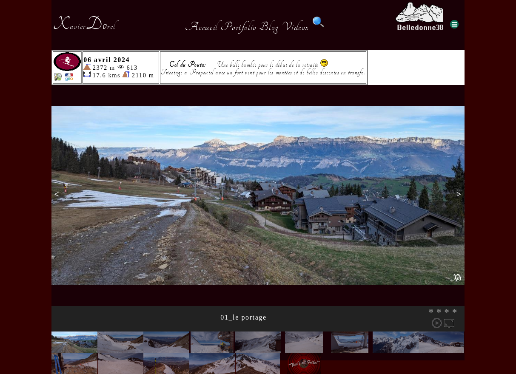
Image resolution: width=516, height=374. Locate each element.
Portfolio (238, 27)
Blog (269, 27)
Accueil (201, 27)
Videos (295, 27)
